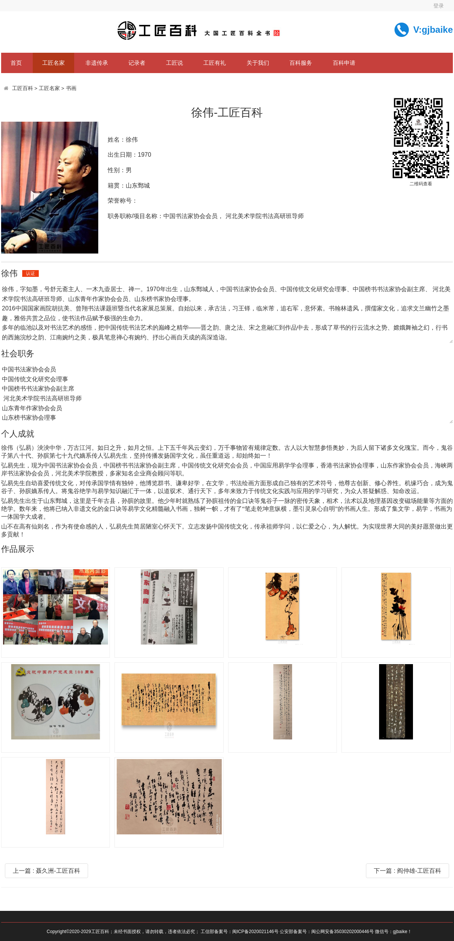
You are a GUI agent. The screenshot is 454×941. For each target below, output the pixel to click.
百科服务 (300, 63)
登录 (438, 6)
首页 (16, 63)
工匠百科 (22, 88)
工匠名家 (53, 63)
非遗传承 (96, 63)
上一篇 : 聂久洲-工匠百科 (46, 871)
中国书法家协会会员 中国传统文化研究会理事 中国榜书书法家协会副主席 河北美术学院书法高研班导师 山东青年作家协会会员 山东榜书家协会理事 (227, 393)
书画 (71, 88)
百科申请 (344, 63)
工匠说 (174, 63)
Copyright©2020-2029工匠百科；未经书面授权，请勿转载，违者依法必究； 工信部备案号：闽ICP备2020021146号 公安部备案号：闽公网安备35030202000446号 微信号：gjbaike (227, 931)
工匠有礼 (214, 63)
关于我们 (258, 63)
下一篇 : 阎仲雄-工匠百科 (407, 871)
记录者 (136, 63)
